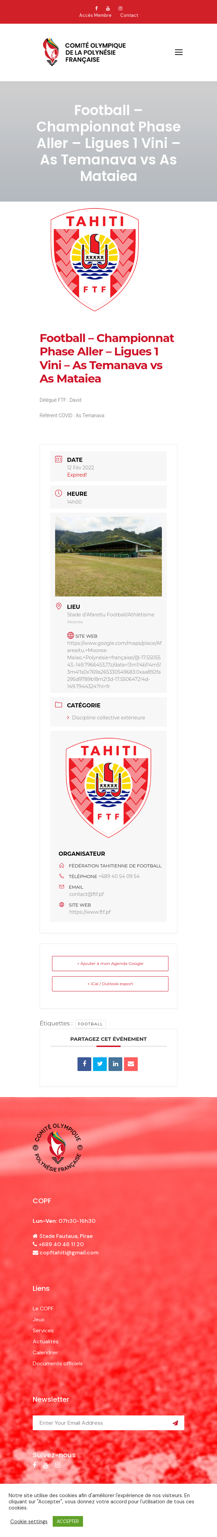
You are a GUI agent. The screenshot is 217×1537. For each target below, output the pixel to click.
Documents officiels (58, 1363)
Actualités (46, 1341)
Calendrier (46, 1352)
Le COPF (43, 1308)
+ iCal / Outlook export (110, 983)
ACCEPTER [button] (68, 1521)
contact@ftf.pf (86, 894)
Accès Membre (95, 15)
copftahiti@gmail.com (69, 1252)
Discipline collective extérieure (106, 718)
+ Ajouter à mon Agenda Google (110, 963)
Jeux (38, 1319)
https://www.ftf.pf (90, 912)
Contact (129, 15)
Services (43, 1330)
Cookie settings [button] (29, 1521)
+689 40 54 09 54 (119, 876)
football (90, 1024)
